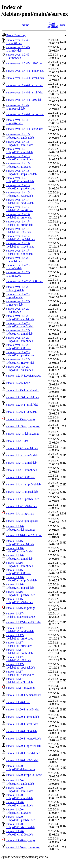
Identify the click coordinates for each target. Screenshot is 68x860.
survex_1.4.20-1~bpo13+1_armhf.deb (19, 804)
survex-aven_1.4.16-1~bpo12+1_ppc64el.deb (20, 187)
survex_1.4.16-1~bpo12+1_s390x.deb (19, 600)
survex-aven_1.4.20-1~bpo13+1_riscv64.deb (20, 361)
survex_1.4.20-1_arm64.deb (22, 716)
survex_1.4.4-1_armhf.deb (21, 469)
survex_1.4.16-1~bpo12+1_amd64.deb (20, 542)
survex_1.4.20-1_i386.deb (21, 731)
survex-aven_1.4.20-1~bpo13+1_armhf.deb (19, 339)
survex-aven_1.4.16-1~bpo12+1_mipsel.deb (20, 179)
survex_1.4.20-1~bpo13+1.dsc (24, 774)
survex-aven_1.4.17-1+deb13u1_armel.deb (19, 216)
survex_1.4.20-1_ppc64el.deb (23, 745)
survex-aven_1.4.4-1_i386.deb (24, 99)
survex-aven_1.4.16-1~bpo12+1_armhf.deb (19, 158)
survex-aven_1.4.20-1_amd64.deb (18, 259)
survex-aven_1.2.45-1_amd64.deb (18, 41)
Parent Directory (16, 35)
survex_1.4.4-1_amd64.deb (22, 448)
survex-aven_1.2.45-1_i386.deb (24, 63)
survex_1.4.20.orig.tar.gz (20, 840)
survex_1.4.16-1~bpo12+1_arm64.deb (19, 550)
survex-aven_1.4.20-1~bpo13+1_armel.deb (19, 332)
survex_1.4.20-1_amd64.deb (22, 709)
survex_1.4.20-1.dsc (18, 702)
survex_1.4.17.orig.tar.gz (20, 687)
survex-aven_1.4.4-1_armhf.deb (24, 92)
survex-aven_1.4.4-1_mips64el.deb (17, 107)
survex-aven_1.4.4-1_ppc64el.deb (17, 121)
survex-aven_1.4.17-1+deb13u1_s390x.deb (19, 252)
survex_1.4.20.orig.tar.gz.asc (23, 847)
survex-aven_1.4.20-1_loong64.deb (18, 288)
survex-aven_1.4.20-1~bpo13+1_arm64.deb (19, 325)
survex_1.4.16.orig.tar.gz (20, 607)
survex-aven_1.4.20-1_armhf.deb (18, 274)
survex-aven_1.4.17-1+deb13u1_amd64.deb (20, 201)
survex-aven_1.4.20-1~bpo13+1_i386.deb (18, 346)
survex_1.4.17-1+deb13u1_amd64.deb (20, 629)
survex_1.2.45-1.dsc (18, 382)
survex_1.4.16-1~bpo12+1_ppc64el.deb (20, 593)
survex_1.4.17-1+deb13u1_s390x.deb (19, 680)
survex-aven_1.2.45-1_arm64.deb (18, 49)
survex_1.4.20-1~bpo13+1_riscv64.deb (20, 825)
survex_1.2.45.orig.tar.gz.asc (23, 426)
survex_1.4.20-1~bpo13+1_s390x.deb (19, 833)
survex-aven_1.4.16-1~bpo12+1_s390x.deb (19, 194)
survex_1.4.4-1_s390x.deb (21, 506)
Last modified (52, 25)
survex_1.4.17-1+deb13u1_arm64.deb (19, 637)
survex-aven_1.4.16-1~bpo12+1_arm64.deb (19, 143)
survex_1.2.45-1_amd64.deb (22, 390)
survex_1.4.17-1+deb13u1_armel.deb (19, 644)
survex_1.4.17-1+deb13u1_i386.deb (18, 658)
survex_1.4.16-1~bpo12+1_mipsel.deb (20, 586)
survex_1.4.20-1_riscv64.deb (23, 753)
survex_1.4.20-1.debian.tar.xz (23, 694)
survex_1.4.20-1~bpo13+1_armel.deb (19, 796)
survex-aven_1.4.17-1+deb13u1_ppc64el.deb (20, 237)
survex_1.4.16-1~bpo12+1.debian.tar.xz (20, 528)
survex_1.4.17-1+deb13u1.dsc (23, 622)
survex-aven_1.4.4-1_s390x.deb (24, 128)
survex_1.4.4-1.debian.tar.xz (22, 433)
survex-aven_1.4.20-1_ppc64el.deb (18, 296)
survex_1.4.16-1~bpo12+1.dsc (24, 535)
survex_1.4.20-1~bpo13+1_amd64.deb (20, 782)
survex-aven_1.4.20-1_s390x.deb (18, 310)
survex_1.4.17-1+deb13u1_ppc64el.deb (20, 666)
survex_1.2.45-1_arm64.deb (22, 397)
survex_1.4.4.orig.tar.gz (20, 513)
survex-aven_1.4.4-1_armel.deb (24, 85)
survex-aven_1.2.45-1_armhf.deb (18, 56)
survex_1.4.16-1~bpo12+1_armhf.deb (19, 564)
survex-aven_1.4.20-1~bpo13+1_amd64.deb (20, 317)
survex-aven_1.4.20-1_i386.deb (24, 281)
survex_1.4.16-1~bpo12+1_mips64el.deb (21, 579)
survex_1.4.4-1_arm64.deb (21, 455)
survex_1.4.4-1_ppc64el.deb (22, 499)
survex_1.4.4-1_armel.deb (21, 462)
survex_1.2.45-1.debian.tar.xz (23, 375)
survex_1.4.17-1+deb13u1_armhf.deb (19, 651)
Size (62, 24)
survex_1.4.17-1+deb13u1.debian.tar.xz (20, 615)
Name (25, 24)
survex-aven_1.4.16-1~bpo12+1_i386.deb (18, 165)
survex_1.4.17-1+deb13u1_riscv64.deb (20, 673)
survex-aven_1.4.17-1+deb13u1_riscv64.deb (20, 245)
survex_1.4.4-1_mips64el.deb (23, 484)
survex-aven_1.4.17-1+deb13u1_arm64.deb (19, 208)
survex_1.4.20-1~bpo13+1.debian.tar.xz (20, 767)
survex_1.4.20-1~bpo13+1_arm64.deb (19, 789)
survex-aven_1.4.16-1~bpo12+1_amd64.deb (20, 136)
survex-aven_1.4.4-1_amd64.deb (25, 70)
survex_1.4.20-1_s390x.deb (22, 760)
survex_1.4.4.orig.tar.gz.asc (22, 520)
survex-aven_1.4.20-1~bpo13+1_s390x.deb (19, 368)
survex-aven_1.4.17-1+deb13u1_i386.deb (18, 230)
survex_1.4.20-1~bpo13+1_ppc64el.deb (20, 818)
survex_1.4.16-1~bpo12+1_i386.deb (18, 571)
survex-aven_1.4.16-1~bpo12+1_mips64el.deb (21, 172)
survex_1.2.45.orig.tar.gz (20, 419)
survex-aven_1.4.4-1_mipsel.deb (25, 114)
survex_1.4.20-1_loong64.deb (23, 738)
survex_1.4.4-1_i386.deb (20, 477)
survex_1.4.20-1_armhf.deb (22, 724)
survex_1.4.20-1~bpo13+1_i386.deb (18, 811)
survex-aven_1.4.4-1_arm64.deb (25, 77)
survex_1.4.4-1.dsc (17, 440)
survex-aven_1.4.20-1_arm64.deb (18, 266)
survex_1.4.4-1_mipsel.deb (22, 491)
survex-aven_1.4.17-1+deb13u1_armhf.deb (19, 223)
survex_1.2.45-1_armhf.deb (22, 404)
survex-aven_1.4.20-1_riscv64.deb (18, 303)
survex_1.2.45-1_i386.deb (21, 411)
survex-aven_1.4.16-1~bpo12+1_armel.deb (19, 150)
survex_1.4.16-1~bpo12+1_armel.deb (19, 557)
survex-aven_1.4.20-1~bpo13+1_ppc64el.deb (20, 354)
